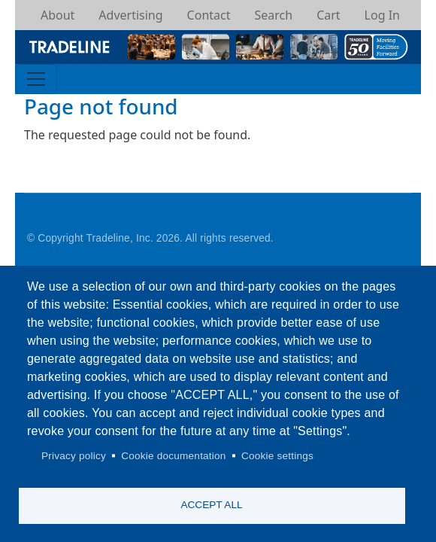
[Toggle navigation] (36, 79)
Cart (328, 15)
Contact (209, 15)
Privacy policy (73, 455)
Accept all (211, 504)
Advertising (130, 15)
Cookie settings (277, 455)
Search (273, 15)
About (57, 15)
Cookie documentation (173, 455)
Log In (382, 15)
